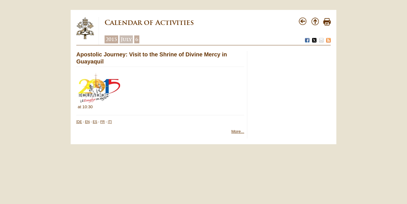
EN (87, 122)
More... (237, 131)
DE (79, 122)
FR (102, 122)
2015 (111, 39)
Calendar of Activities (149, 22)
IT (109, 122)
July (126, 39)
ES (95, 122)
